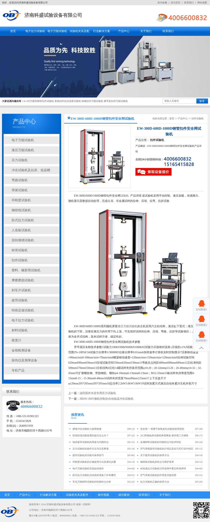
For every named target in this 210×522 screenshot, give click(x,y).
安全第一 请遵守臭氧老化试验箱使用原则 (162, 428)
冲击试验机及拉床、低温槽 (31, 170)
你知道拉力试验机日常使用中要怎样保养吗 (163, 468)
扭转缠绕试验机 (23, 240)
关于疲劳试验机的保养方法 (154, 455)
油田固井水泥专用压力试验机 (98, 393)
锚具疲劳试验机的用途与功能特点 (91, 442)
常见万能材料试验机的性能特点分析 (92, 481)
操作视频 (103, 494)
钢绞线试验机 (21, 210)
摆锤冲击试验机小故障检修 (87, 428)
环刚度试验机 (21, 200)
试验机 (124, 195)
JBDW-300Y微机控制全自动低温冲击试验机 (106, 398)
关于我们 (145, 31)
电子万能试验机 (57, 31)
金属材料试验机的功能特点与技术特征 (160, 442)
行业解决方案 (101, 31)
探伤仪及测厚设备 (24, 360)
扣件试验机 (20, 260)
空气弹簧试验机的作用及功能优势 (158, 475)
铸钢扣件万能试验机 (92, 101)
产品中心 (123, 31)
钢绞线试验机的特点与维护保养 (157, 462)
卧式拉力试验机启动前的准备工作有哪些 (94, 475)
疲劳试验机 (20, 300)
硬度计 (16, 340)
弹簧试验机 (20, 190)
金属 (110, 200)
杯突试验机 (20, 250)
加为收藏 (162, 2)
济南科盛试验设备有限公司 (53, 15)
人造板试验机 (21, 230)
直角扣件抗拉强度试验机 (68, 101)
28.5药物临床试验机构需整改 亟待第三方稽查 (164, 435)
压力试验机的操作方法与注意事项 (91, 448)
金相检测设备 (21, 350)
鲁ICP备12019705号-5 (40, 515)
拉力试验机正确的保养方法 (154, 481)
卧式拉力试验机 (23, 220)
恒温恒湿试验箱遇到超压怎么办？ (91, 435)
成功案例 (123, 494)
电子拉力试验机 (35, 31)
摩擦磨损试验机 (23, 280)
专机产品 (18, 370)
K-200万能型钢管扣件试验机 (39, 101)
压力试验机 (20, 160)
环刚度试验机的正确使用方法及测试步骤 (94, 462)
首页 (13, 31)
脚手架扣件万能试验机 (116, 101)
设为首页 (175, 2)
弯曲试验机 (20, 180)
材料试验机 (20, 330)
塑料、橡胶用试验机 (26, 270)
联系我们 (189, 2)
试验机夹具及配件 (77, 494)
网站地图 (202, 2)
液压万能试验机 (23, 150)
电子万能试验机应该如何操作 (88, 468)
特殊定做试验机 (23, 310)
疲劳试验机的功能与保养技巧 (88, 455)
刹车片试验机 (21, 290)
